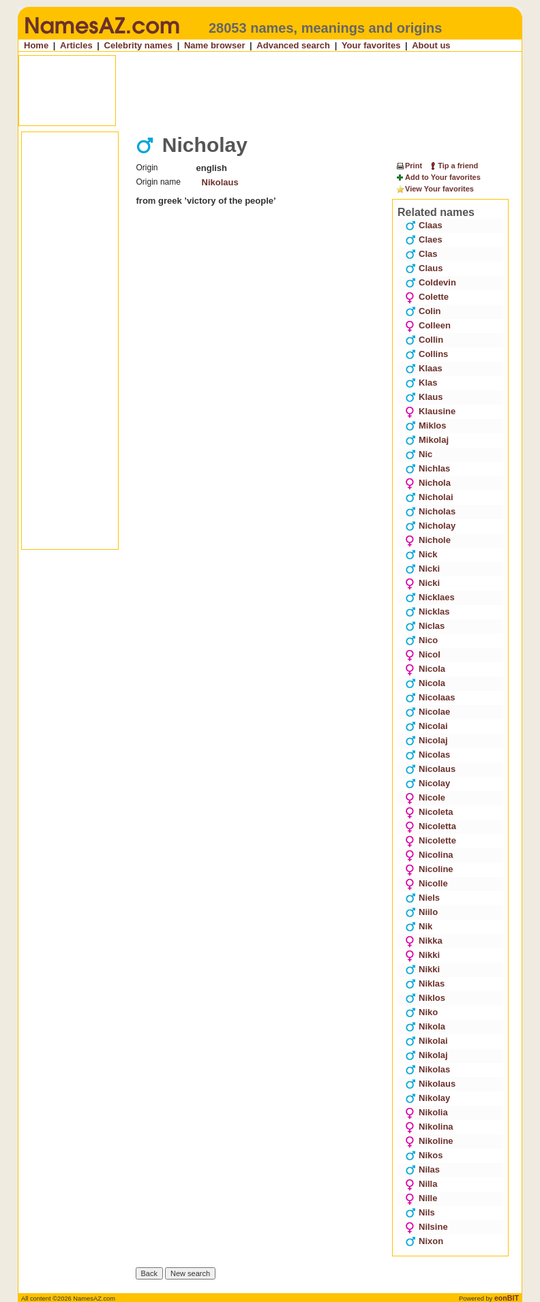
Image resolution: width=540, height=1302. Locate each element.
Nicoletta (430, 826)
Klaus (423, 397)
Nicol (422, 654)
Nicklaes (430, 597)
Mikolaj (427, 440)
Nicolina (429, 855)
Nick (421, 554)
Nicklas (427, 611)
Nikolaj (426, 1055)
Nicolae (427, 712)
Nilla (421, 1184)
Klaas (423, 368)
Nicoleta (429, 812)
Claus (423, 268)
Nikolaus (220, 182)
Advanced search (293, 45)
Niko (421, 1012)
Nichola (428, 483)
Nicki (422, 568)
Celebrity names (138, 45)
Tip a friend (453, 165)
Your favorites (371, 45)
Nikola (425, 1026)
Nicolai (426, 726)
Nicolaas (430, 697)
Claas (423, 225)
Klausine (430, 411)
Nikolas (427, 1069)
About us (431, 45)
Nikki (422, 955)
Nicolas (427, 754)
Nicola (425, 669)
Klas (421, 382)
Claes (423, 239)
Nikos (423, 1155)
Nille (421, 1198)
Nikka (423, 940)
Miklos (425, 425)
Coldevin (430, 282)
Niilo (421, 912)
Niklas (425, 983)
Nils (420, 1212)
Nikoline (429, 1141)
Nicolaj (426, 740)
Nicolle (426, 883)
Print (408, 165)
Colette (427, 297)
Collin (424, 340)
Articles (76, 45)
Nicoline (429, 869)
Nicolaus (430, 769)
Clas (421, 254)
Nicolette (430, 840)
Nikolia (426, 1112)
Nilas (422, 1169)
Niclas (425, 626)
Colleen (428, 325)
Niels (422, 898)
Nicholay (430, 526)
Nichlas (427, 468)
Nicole (425, 797)
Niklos (425, 998)
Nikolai (426, 1041)
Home (36, 45)
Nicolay (427, 783)
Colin (423, 311)
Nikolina (429, 1126)
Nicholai (429, 497)
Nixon (424, 1241)
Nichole (428, 540)
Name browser (214, 45)
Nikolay (427, 1098)
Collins (426, 354)
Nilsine (426, 1227)
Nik (418, 926)
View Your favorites (434, 189)
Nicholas (430, 511)
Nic (418, 454)
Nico (421, 640)
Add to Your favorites (438, 178)
